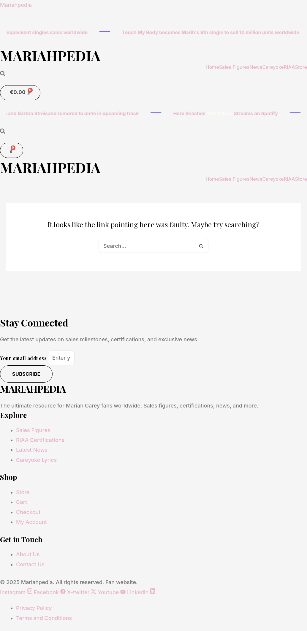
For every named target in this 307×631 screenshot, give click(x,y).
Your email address (24, 358)
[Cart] (20, 92)
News (255, 66)
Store (301, 66)
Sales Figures (234, 66)
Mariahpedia (16, 5)
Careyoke (273, 66)
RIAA (289, 66)
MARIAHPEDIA (51, 55)
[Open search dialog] (2, 74)
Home (212, 66)
